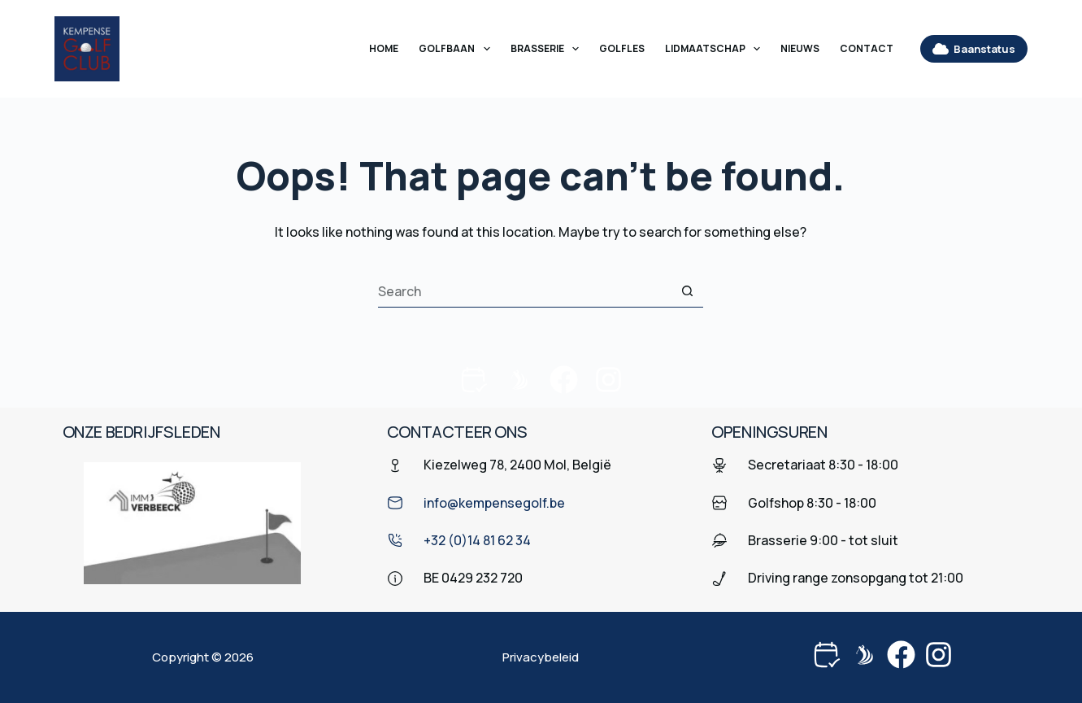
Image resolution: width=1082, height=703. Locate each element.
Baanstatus (974, 49)
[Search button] (687, 291)
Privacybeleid (540, 657)
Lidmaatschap (716, 49)
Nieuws (799, 48)
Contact (866, 48)
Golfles (622, 48)
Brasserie (548, 49)
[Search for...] (524, 291)
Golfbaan (457, 49)
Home (383, 48)
